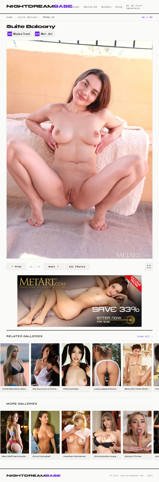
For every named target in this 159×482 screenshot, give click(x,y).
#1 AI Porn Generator (134, 7)
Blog (119, 7)
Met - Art (44, 34)
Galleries (90, 7)
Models (106, 7)
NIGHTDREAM (39, 6)
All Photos (77, 266)
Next (53, 266)
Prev (16, 266)
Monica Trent (18, 34)
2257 (150, 476)
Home (75, 7)
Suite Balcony (28, 17)
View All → (145, 336)
